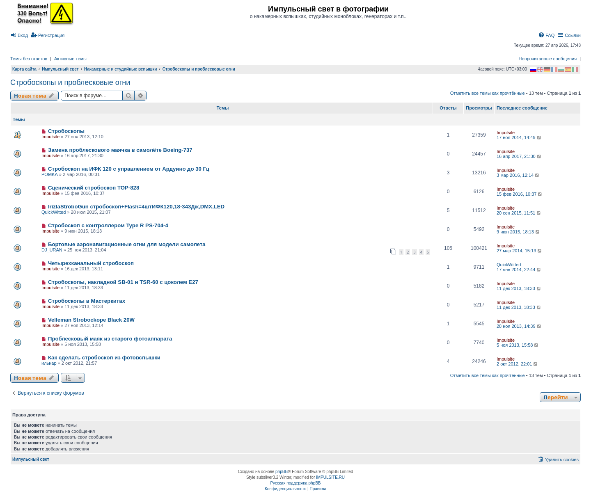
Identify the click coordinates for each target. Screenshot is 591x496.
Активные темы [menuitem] (70, 58)
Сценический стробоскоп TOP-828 (93, 188)
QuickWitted (53, 212)
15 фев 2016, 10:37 (520, 194)
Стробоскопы (66, 131)
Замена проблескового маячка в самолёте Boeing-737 (120, 150)
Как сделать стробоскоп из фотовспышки (104, 357)
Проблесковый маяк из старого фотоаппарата (110, 339)
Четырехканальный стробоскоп (91, 263)
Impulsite (50, 136)
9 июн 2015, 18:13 (519, 231)
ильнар (49, 363)
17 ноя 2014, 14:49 (519, 137)
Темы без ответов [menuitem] (28, 58)
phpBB (281, 471)
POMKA (49, 174)
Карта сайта (24, 69)
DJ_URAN (51, 249)
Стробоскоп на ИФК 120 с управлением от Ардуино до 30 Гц (128, 169)
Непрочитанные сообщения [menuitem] (548, 58)
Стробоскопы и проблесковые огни (70, 82)
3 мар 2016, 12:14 (518, 175)
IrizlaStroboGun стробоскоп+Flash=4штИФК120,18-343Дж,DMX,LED (136, 206)
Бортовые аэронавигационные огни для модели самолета (127, 244)
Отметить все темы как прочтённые (487, 93)
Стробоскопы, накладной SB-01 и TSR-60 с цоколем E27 (123, 282)
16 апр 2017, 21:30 (519, 156)
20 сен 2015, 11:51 (519, 212)
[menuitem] (19, 35)
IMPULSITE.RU (330, 477)
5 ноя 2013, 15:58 (518, 345)
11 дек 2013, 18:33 (519, 288)
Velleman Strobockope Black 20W (91, 320)
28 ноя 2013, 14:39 (519, 326)
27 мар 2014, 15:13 (520, 250)
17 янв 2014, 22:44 (519, 269)
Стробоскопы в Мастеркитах (86, 301)
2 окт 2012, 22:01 (517, 363)
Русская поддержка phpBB (295, 483)
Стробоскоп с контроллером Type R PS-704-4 (108, 225)
